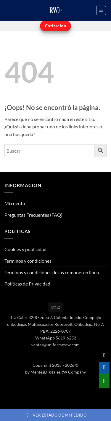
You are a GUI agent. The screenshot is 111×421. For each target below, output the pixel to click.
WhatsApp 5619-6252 (55, 337)
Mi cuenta (14, 203)
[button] (101, 10)
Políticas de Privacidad (27, 283)
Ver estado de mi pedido (55, 415)
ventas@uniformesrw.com (55, 344)
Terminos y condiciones (28, 261)
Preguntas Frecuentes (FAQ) (33, 215)
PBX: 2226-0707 (55, 331)
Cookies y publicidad (25, 249)
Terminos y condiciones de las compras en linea (51, 272)
